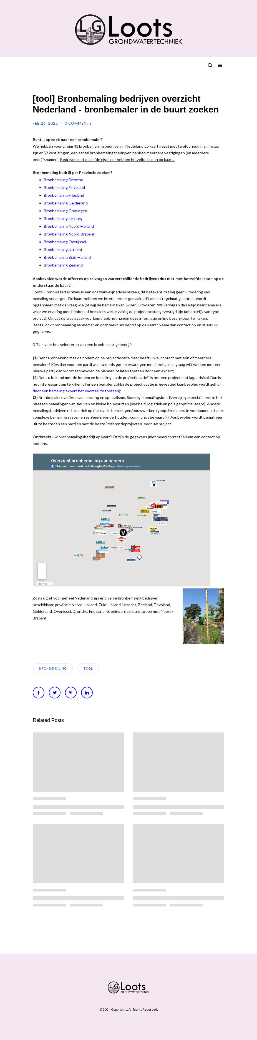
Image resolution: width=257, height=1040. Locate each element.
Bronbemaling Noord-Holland (69, 226)
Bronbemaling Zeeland (63, 265)
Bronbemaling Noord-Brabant (69, 234)
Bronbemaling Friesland (64, 195)
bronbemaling (53, 668)
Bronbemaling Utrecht (63, 249)
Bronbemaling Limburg (63, 218)
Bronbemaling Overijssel (65, 241)
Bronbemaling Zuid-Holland (67, 257)
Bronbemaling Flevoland (64, 187)
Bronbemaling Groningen (65, 210)
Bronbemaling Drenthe (63, 179)
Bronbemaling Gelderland (66, 203)
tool (88, 668)
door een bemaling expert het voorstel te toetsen (76, 390)
